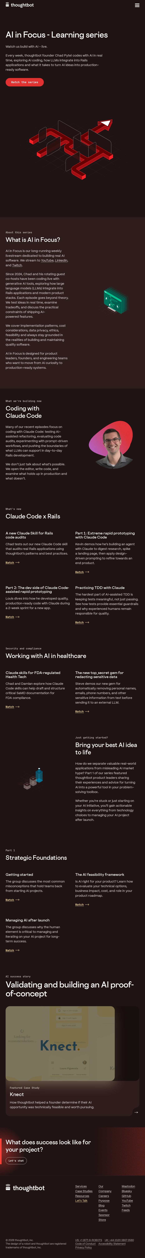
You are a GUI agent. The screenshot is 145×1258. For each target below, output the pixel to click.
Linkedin (61, 260)
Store (102, 1220)
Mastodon (128, 1186)
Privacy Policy (83, 1247)
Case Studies (83, 1191)
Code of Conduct (85, 1244)
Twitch (17, 265)
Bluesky (127, 1191)
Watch (10, 562)
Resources (82, 1196)
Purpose (104, 1200)
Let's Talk (81, 1200)
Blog (101, 1205)
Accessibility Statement (112, 1244)
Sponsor (104, 1215)
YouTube (47, 260)
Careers (104, 1196)
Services (81, 1186)
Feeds (126, 1210)
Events (103, 1210)
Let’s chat (16, 1160)
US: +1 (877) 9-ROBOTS (88, 1240)
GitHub (126, 1196)
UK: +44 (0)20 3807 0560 (119, 1240)
